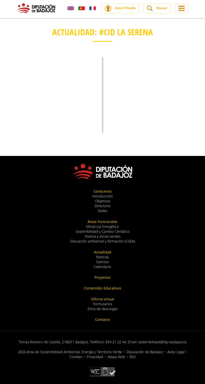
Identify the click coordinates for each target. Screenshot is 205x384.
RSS (133, 356)
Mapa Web (116, 356)
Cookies (76, 356)
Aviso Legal (176, 351)
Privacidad (95, 356)
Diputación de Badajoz (145, 351)
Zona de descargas (102, 308)
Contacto (102, 319)
